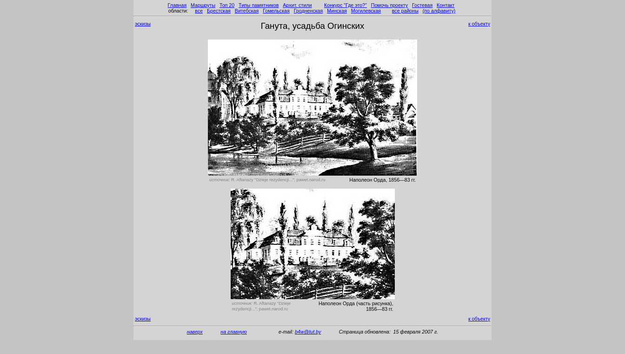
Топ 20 (226, 5)
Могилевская (366, 10)
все (199, 10)
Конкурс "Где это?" (345, 5)
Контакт (445, 5)
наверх (195, 331)
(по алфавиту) (439, 10)
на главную (233, 331)
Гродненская (308, 10)
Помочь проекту (389, 5)
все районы (405, 10)
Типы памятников (259, 5)
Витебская (247, 10)
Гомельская (276, 10)
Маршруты (203, 5)
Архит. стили (297, 5)
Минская (337, 10)
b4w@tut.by (308, 331)
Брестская (219, 10)
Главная (177, 5)
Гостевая (422, 5)
